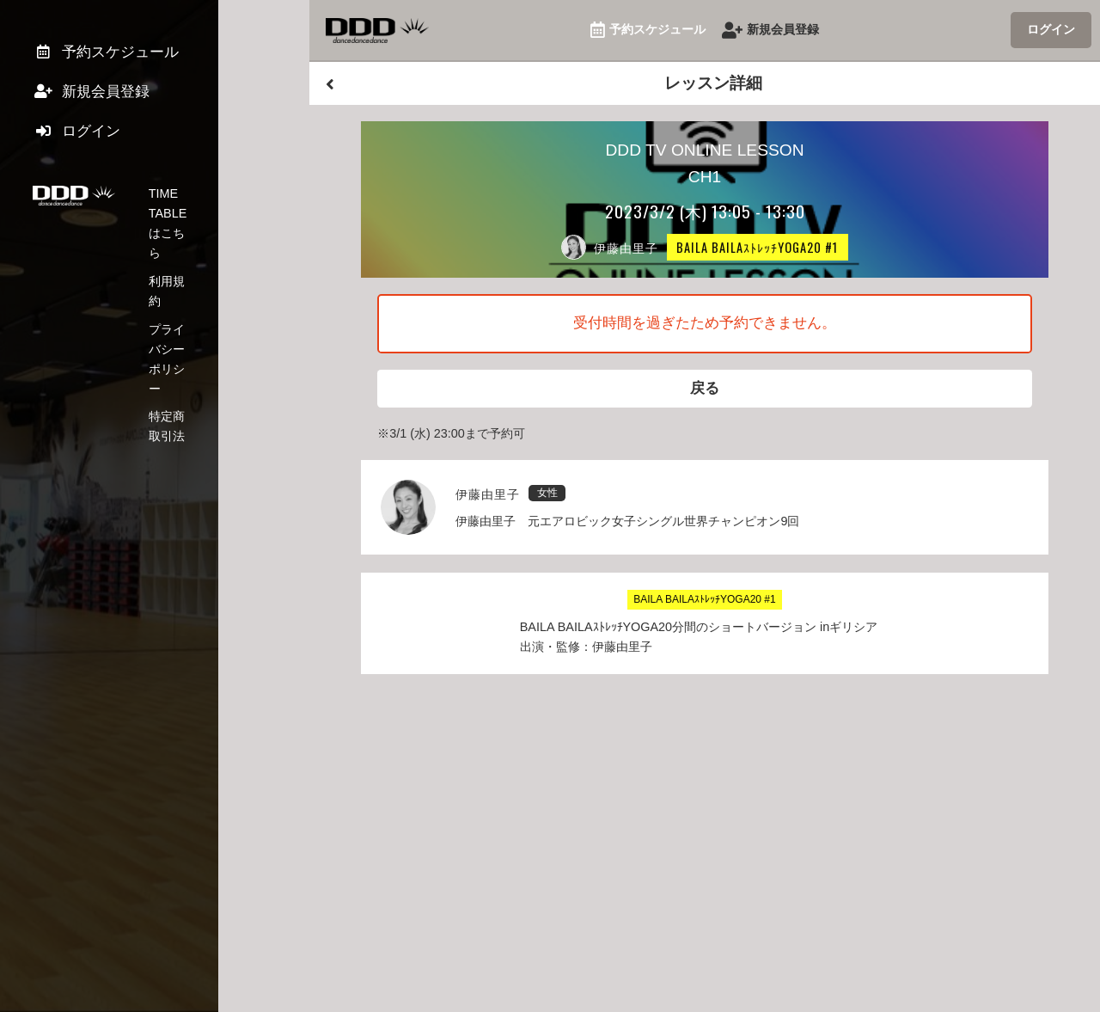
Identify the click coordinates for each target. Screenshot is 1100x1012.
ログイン (1051, 29)
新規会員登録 (770, 30)
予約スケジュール (648, 30)
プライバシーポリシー (209, 260)
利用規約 (173, 232)
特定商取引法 (185, 288)
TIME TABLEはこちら (208, 205)
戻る (704, 391)
